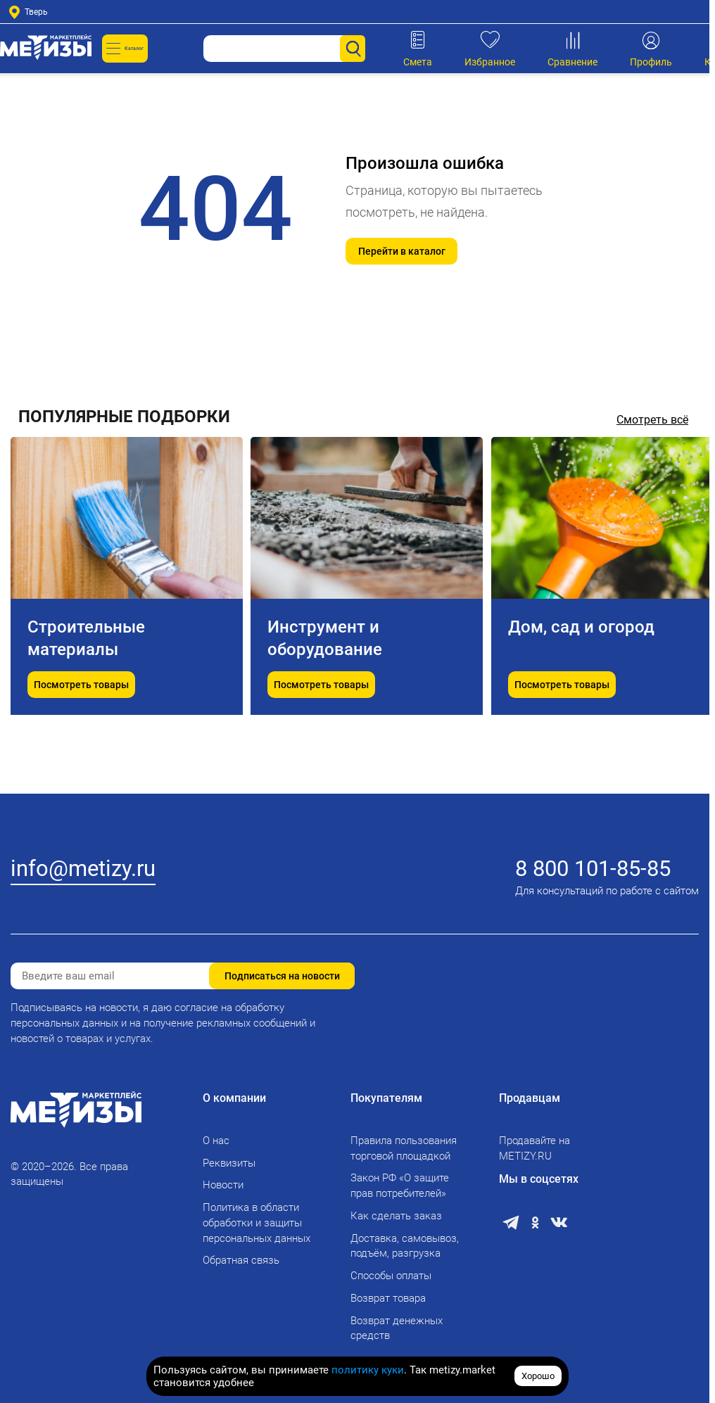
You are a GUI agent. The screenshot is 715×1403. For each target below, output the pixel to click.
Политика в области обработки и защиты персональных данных (256, 1223)
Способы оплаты (390, 1275)
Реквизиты (229, 1163)
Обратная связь (241, 1260)
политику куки (367, 1370)
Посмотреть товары (81, 719)
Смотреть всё (652, 419)
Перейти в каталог (401, 251)
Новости (223, 1185)
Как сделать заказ (396, 1216)
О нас (216, 1140)
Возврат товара (388, 1298)
